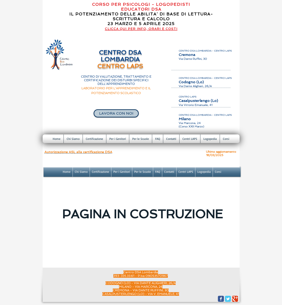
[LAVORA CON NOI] (116, 113)
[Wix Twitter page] (228, 299)
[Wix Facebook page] (221, 299)
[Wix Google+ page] (235, 299)
